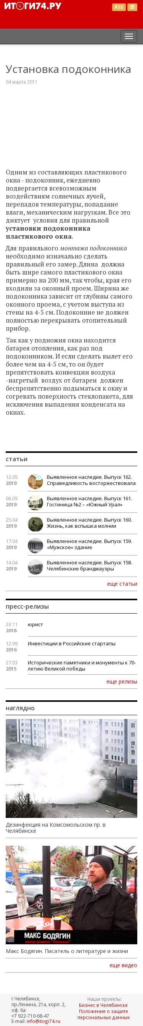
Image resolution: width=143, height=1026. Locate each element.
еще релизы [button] (121, 681)
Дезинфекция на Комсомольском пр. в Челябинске (56, 828)
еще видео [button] (123, 965)
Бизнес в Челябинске (103, 1005)
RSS (119, 7)
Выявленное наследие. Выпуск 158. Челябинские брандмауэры (89, 565)
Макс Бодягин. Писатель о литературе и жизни (67, 951)
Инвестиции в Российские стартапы (72, 643)
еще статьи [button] (122, 583)
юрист (35, 624)
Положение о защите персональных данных (103, 1014)
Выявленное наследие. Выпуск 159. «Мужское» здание (89, 544)
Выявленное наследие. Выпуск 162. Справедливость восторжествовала (91, 479)
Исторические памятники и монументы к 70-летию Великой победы (82, 665)
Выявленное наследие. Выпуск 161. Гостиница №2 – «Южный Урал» (89, 501)
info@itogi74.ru (43, 1021)
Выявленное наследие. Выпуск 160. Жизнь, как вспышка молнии (89, 522)
